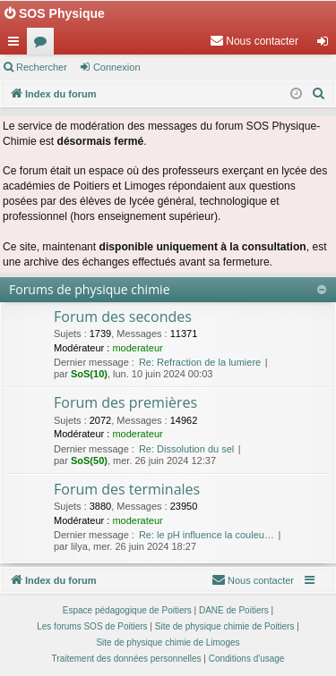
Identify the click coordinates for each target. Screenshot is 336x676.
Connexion (117, 67)
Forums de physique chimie (89, 289)
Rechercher (41, 67)
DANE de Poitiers (234, 610)
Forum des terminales (127, 489)
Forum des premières (125, 402)
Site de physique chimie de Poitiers (225, 626)
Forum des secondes (123, 316)
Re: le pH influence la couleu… (206, 534)
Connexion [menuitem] (326, 45)
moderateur (137, 347)
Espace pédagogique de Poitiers (127, 610)
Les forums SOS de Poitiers (92, 626)
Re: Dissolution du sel (186, 449)
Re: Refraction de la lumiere (200, 362)
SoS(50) (89, 460)
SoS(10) (89, 373)
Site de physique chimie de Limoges (167, 642)
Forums (44, 45)
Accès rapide (17, 45)
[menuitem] (254, 41)
